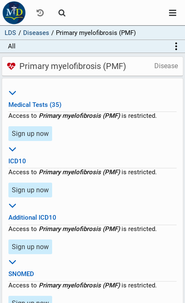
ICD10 (92, 154)
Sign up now (30, 134)
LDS (10, 33)
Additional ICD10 (92, 210)
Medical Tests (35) (92, 97)
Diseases (36, 33)
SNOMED (92, 266)
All (12, 46)
